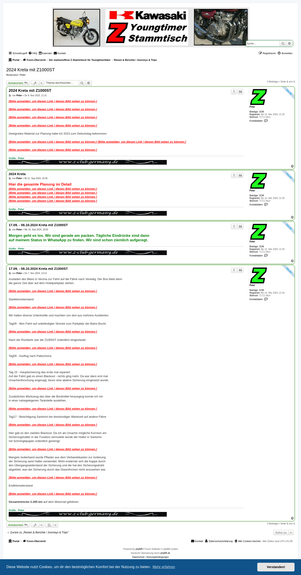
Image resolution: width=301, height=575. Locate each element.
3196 (261, 111)
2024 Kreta (17, 174)
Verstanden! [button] (276, 567)
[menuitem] (32, 53)
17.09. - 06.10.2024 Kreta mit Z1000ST (38, 225)
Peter (23, 75)
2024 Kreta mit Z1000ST (30, 69)
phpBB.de (165, 553)
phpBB (139, 549)
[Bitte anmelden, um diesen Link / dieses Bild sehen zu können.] (53, 101)
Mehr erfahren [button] (164, 567)
